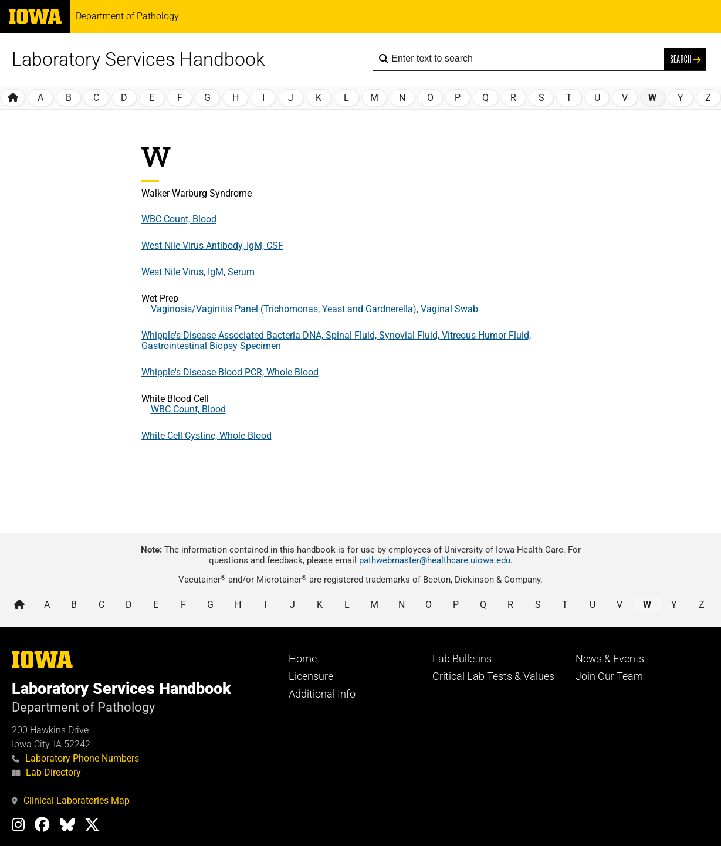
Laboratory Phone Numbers (75, 758)
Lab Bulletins (462, 659)
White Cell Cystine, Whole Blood (206, 435)
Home (303, 659)
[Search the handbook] (524, 58)
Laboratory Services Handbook (138, 59)
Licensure (311, 676)
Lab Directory (46, 772)
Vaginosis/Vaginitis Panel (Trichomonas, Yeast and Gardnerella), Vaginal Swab (314, 308)
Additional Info (322, 694)
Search (685, 58)
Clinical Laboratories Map (71, 800)
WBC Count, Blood (178, 219)
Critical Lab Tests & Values (493, 676)
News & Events (610, 659)
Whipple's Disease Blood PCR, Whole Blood (230, 372)
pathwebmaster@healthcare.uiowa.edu (434, 560)
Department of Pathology (127, 16)
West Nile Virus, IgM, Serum (198, 272)
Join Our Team (609, 676)
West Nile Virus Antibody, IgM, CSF (212, 245)
